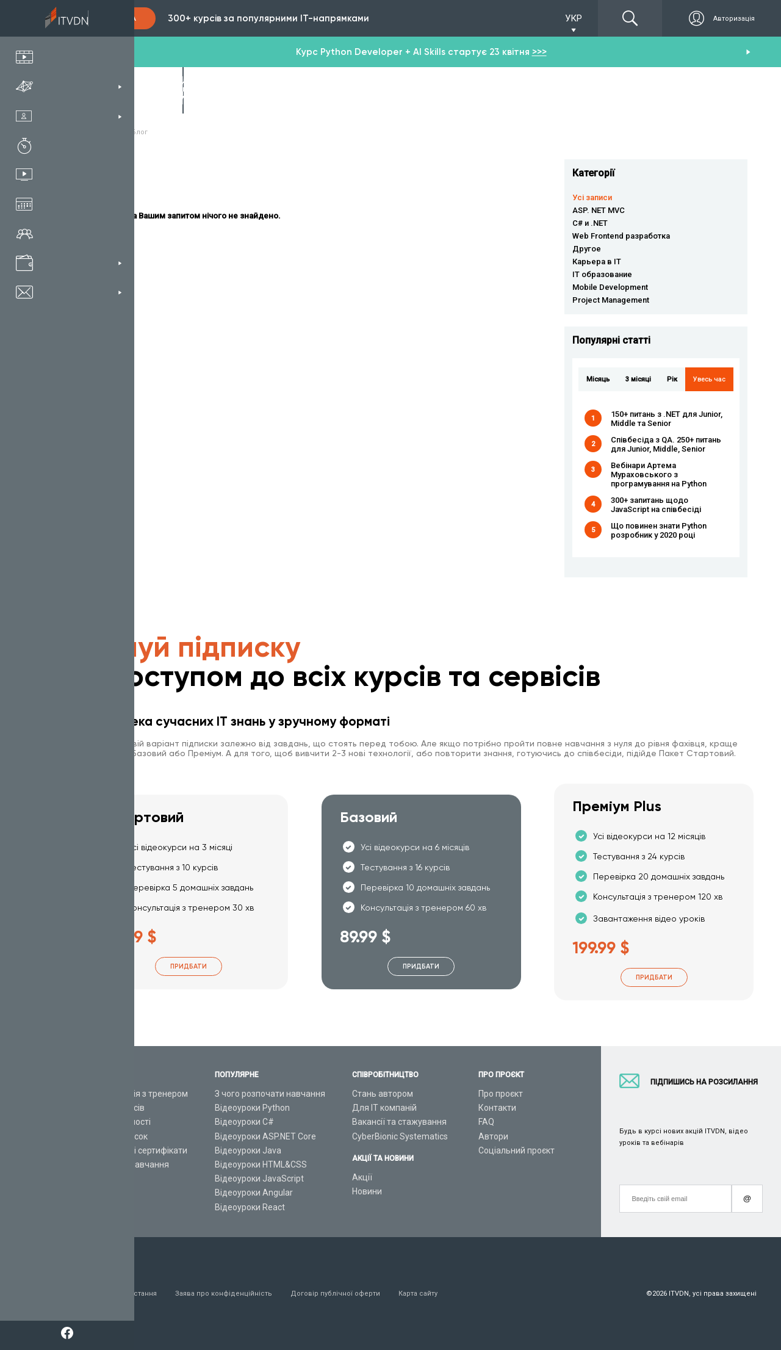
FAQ (486, 1122)
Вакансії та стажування (399, 1122)
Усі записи (592, 197)
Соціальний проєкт (516, 1150)
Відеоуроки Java (248, 1150)
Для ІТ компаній (384, 1108)
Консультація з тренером (136, 1094)
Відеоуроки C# (244, 1122)
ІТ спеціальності (118, 1122)
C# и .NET (590, 223)
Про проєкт (500, 1094)
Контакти (497, 1108)
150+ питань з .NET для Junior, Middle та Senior (666, 419)
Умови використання (121, 1294)
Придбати (188, 966)
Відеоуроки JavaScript (259, 1178)
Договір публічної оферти (335, 1294)
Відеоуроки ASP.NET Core (265, 1136)
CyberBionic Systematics (400, 1136)
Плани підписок (116, 1136)
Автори (493, 1136)
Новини (367, 1191)
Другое (586, 248)
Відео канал (109, 1178)
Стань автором (382, 1094)
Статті (97, 1192)
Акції (362, 1177)
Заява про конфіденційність (223, 1294)
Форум (98, 1207)
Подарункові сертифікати (136, 1150)
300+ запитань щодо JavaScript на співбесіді (656, 505)
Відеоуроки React (250, 1207)
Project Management (610, 300)
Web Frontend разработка (621, 235)
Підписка (117, 18)
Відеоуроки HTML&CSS (261, 1164)
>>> (539, 51)
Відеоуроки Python (252, 1108)
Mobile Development (610, 287)
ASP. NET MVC (598, 210)
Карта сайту (417, 1294)
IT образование (602, 274)
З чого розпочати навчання (270, 1094)
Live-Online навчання (127, 1164)
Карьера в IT (596, 261)
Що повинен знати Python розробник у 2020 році (659, 530)
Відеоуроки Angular (254, 1192)
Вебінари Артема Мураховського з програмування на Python (659, 474)
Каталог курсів (115, 1108)
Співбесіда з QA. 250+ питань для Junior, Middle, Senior (666, 444)
